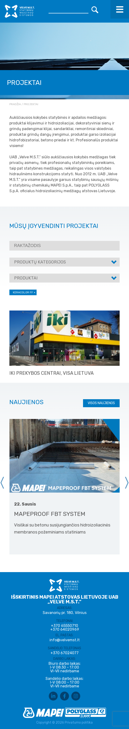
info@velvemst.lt (64, 640)
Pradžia (15, 104)
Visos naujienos (101, 403)
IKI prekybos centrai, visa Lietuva (51, 373)
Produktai (26, 278)
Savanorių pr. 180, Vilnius (65, 612)
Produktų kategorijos (40, 262)
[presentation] (2, 483)
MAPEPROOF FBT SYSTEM (49, 513)
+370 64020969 (64, 629)
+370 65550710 (64, 626)
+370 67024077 (64, 653)
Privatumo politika (79, 723)
